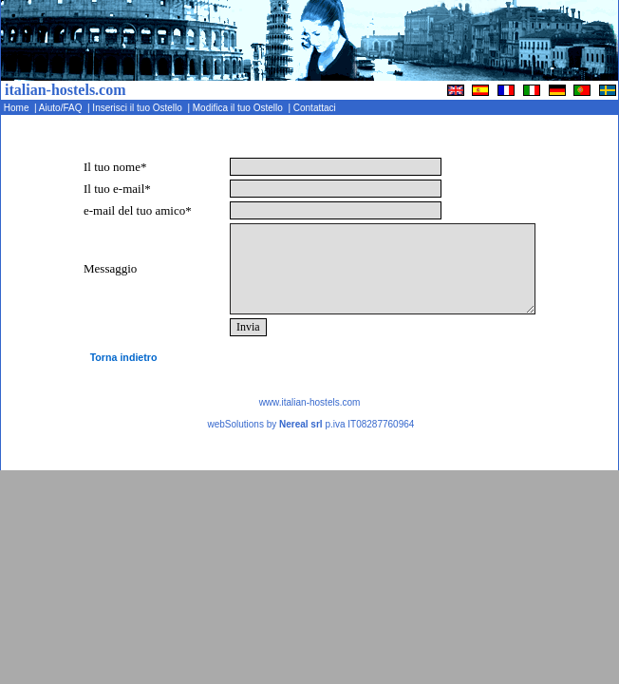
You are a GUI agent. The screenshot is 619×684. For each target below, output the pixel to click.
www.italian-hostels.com (310, 402)
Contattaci (316, 108)
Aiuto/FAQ (62, 108)
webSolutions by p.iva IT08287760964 (310, 424)
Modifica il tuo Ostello (239, 108)
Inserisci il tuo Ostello (139, 108)
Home (17, 108)
